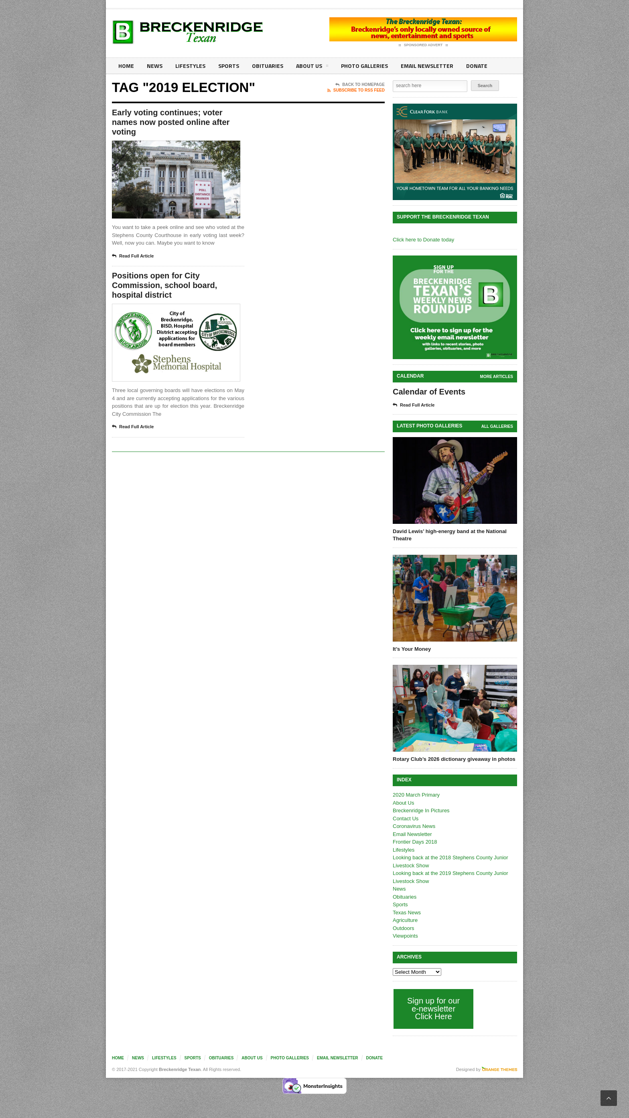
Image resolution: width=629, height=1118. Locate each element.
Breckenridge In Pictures (421, 810)
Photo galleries (364, 65)
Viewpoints (405, 936)
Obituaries (267, 65)
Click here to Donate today (423, 240)
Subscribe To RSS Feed (356, 90)
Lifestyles (190, 65)
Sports (228, 65)
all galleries (497, 426)
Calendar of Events (429, 391)
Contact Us (405, 819)
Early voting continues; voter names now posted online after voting (170, 122)
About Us (312, 67)
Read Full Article (133, 256)
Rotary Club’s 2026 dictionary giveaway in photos (454, 759)
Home (126, 65)
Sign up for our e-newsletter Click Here (433, 1008)
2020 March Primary (416, 795)
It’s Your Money (412, 649)
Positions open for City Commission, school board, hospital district (164, 285)
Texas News (407, 913)
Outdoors (403, 928)
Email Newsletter (427, 65)
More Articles (496, 376)
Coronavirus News (414, 826)
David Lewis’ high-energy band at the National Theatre (450, 535)
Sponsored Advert (423, 45)
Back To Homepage (360, 85)
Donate (476, 65)
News (154, 65)
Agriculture (405, 920)
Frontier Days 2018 (415, 842)
